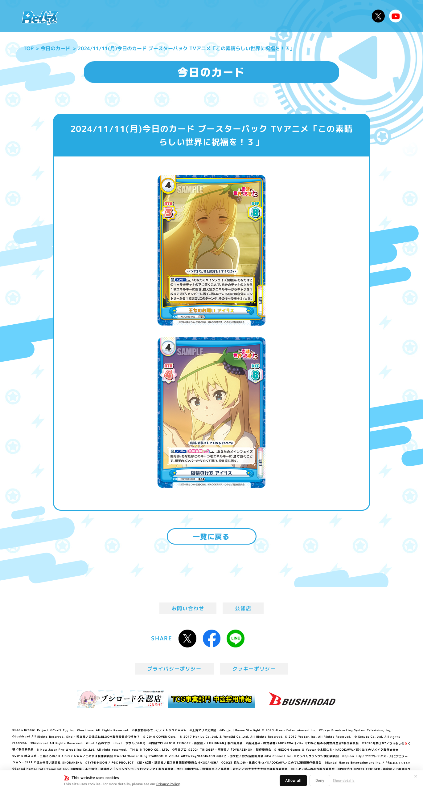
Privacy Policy (167, 783)
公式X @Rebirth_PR (378, 16)
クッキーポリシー (254, 668)
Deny (319, 780)
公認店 (243, 608)
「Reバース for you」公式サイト (40, 17)
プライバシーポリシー (174, 668)
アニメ (158, 16)
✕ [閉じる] (415, 776)
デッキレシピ (347, 16)
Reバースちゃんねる (395, 16)
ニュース (81, 16)
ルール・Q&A (302, 16)
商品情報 (217, 16)
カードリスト (256, 16)
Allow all (293, 780)
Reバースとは (121, 16)
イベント (186, 16)
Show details (344, 780)
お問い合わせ (188, 608)
